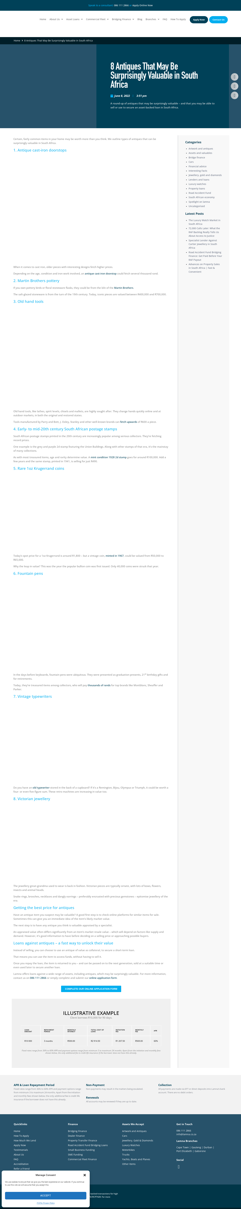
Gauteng (196, 1147)
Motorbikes (128, 1149)
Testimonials (21, 1149)
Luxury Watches (131, 1145)
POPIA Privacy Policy (46, 1203)
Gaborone (200, 1151)
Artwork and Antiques (134, 1131)
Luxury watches (197, 184)
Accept (45, 1195)
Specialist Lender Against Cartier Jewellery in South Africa (203, 244)
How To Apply (21, 1135)
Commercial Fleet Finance (82, 1159)
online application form (103, 977)
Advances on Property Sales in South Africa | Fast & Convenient (204, 268)
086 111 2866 (121, 5)
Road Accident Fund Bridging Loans (88, 1145)
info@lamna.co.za (186, 1134)
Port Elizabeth (184, 1151)
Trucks (126, 1154)
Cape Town (182, 1147)
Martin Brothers (123, 287)
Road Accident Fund (200, 192)
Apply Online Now (142, 5)
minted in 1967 (115, 555)
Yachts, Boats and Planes (136, 1159)
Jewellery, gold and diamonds (205, 175)
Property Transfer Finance (82, 1140)
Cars (191, 161)
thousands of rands (99, 685)
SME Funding (75, 1154)
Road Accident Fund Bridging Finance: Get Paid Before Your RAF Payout (205, 256)
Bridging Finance (77, 1131)
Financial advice (198, 166)
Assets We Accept (133, 1124)
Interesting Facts (198, 170)
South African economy (202, 197)
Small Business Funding (81, 1149)
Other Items (129, 1164)
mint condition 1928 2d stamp (109, 457)
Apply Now (20, 1145)
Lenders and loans (199, 179)
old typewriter (41, 787)
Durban (208, 1147)
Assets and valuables (200, 153)
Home (17, 40)
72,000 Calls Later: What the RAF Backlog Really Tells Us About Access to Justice (204, 232)
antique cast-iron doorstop (100, 273)
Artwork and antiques (201, 148)
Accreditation (21, 1164)
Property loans (197, 188)
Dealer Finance (76, 1135)
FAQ (16, 1159)
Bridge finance (197, 157)
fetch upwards (128, 421)
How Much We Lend (25, 1140)
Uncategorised (197, 206)
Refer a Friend (22, 1168)
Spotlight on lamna (199, 201)
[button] (84, 1175)
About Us (19, 1154)
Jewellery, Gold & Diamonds (137, 1140)
